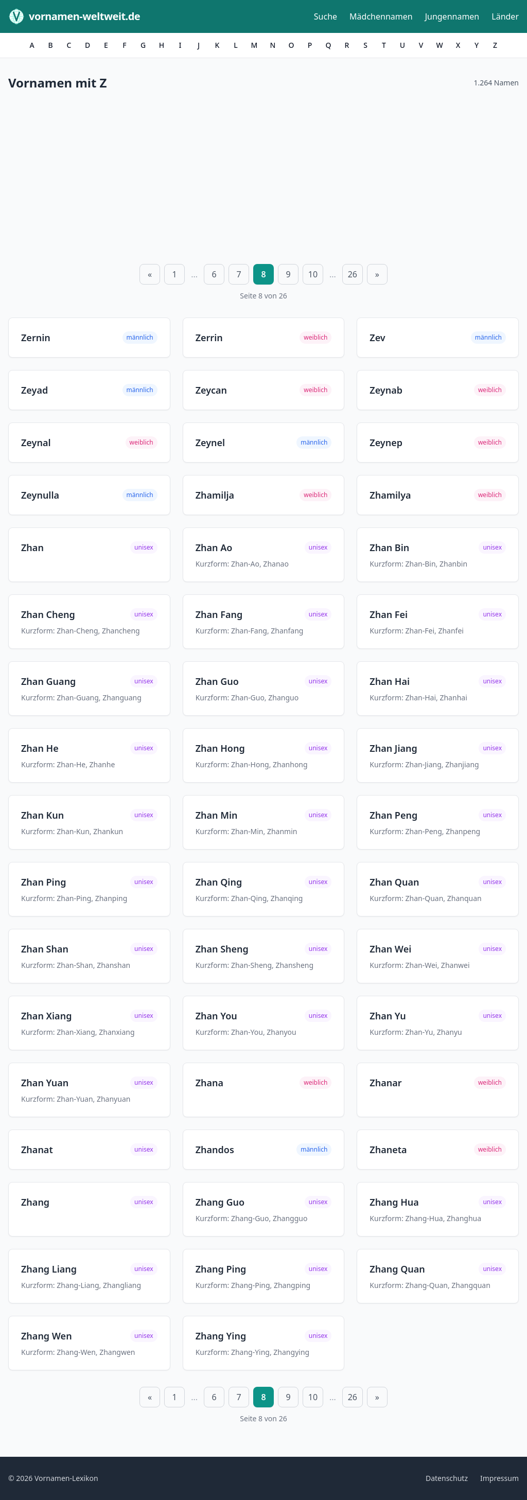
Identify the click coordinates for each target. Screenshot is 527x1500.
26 (352, 274)
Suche (325, 16)
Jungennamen (452, 16)
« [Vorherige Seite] (150, 274)
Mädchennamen (381, 16)
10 (313, 274)
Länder (505, 16)
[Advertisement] (263, 175)
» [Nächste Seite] (377, 274)
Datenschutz (447, 1478)
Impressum (499, 1478)
